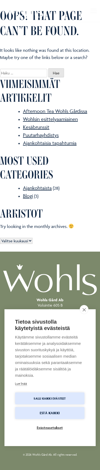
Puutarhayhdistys (41, 135)
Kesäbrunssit (36, 127)
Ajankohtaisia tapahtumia (50, 143)
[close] (84, 309)
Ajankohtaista (37, 188)
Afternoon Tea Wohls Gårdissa (55, 111)
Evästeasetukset (50, 428)
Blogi (28, 196)
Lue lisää (21, 384)
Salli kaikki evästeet (50, 398)
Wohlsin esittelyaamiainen (50, 119)
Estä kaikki (50, 413)
